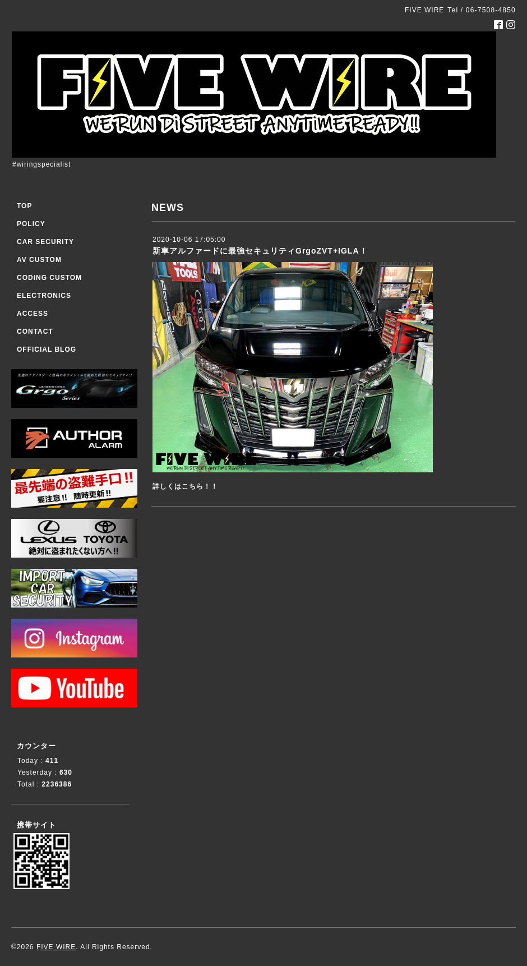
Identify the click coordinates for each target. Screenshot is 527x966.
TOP (24, 206)
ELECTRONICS (44, 296)
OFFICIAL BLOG (46, 349)
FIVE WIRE (56, 947)
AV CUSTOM (39, 260)
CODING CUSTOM (49, 278)
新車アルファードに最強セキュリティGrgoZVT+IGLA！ (260, 250)
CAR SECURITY (45, 242)
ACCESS (32, 314)
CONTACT (35, 331)
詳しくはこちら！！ (185, 486)
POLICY (31, 224)
